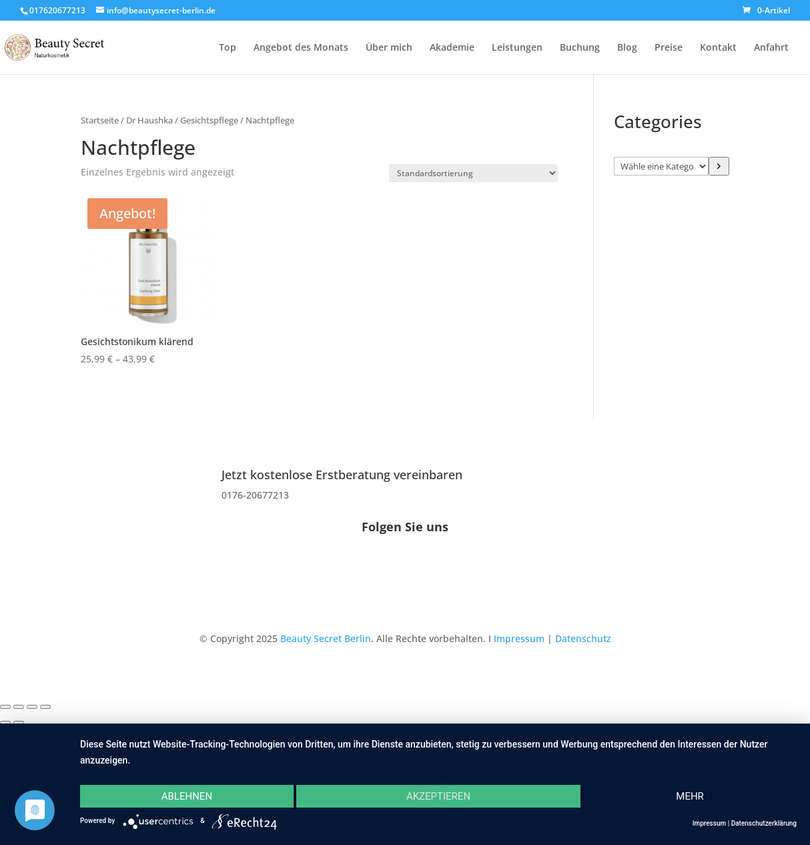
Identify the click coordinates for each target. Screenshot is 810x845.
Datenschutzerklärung (764, 823)
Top (227, 48)
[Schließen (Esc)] (45, 707)
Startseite (100, 120)
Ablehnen (186, 796)
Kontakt (718, 48)
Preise (669, 48)
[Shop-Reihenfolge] (473, 173)
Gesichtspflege (209, 120)
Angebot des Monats (301, 48)
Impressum (519, 638)
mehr (690, 796)
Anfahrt (771, 48)
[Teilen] (32, 707)
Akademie (452, 48)
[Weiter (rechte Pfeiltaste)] (18, 723)
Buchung (580, 48)
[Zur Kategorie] (719, 166)
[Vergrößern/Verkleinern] (5, 707)
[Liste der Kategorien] (661, 166)
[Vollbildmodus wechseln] (18, 707)
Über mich (389, 48)
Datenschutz (583, 638)
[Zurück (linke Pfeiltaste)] (5, 723)
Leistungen (517, 48)
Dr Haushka (149, 120)
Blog (627, 48)
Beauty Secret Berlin (325, 638)
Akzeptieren (438, 796)
